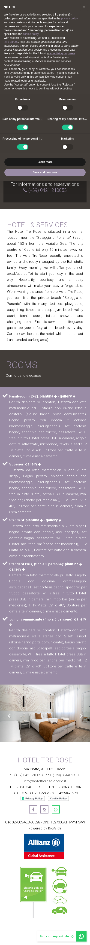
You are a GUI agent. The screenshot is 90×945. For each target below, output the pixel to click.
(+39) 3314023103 (66, 775)
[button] (7, 713)
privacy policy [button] (69, 18)
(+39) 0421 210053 (47, 190)
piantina (48, 396)
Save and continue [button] (45, 172)
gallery (67, 396)
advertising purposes (62, 53)
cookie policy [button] (31, 34)
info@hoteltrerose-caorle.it (45, 781)
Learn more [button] (44, 162)
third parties (11, 41)
